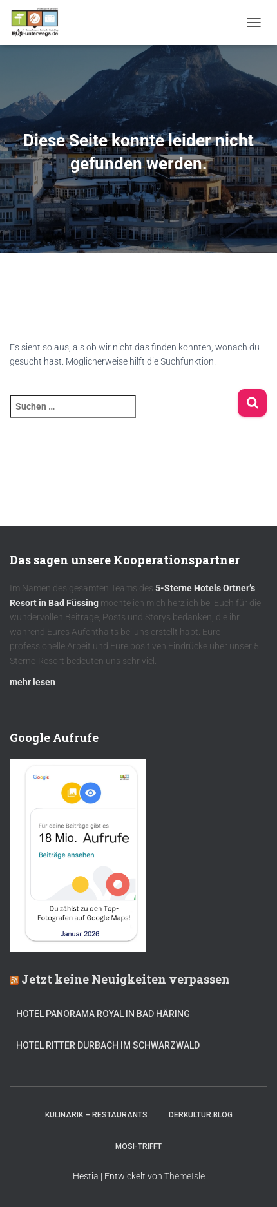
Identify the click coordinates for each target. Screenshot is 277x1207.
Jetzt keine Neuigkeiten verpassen (125, 979)
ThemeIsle (184, 1176)
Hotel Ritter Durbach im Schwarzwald (109, 1045)
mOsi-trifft (138, 1146)
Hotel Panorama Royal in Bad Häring (103, 1014)
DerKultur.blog (201, 1114)
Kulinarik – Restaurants (96, 1114)
